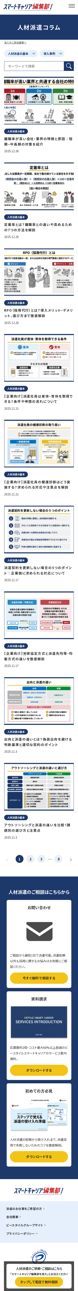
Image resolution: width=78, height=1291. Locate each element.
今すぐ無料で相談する (39, 977)
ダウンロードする (39, 1070)
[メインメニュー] (72, 6)
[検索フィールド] (34, 66)
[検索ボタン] (69, 66)
